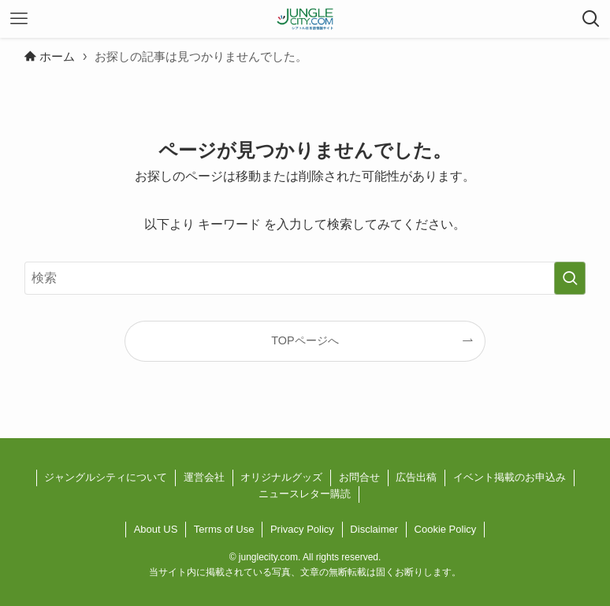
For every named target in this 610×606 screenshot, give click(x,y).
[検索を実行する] (570, 278)
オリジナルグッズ (281, 477)
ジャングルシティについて (105, 477)
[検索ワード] (305, 278)
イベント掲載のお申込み (509, 477)
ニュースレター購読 (305, 494)
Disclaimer (374, 529)
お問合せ (359, 477)
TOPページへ (304, 340)
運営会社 (204, 477)
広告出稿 (416, 477)
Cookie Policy (446, 529)
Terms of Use (224, 529)
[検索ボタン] (591, 19)
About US (156, 529)
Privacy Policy (302, 529)
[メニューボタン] (19, 19)
